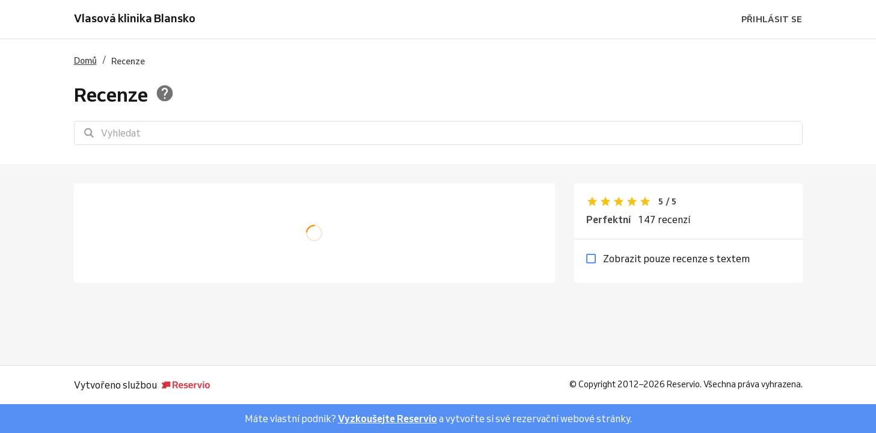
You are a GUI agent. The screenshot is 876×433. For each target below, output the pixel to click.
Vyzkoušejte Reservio (387, 419)
